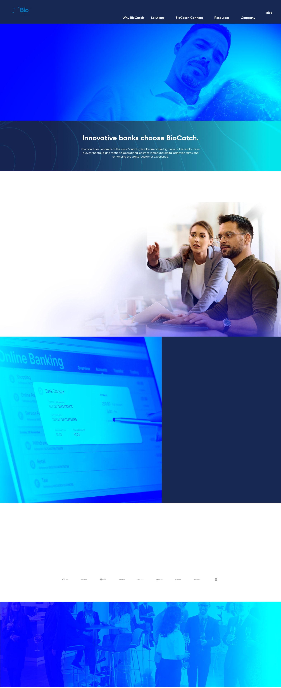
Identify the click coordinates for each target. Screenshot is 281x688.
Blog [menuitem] (269, 13)
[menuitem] (132, 18)
